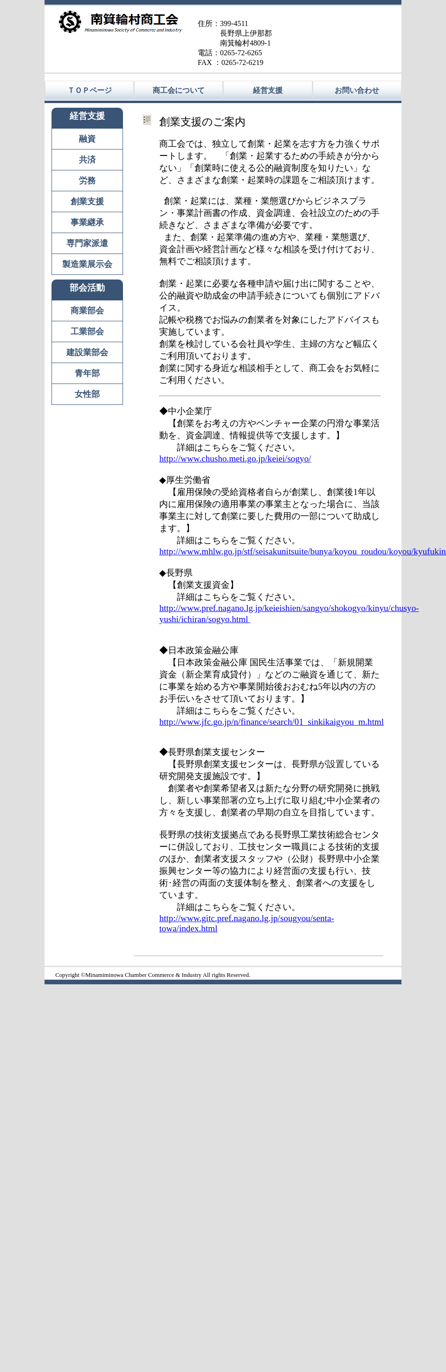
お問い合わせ (357, 90)
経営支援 (268, 90)
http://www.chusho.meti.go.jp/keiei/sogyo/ (235, 458)
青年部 (87, 373)
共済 (87, 159)
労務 (87, 180)
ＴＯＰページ (89, 90)
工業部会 (87, 331)
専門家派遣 (87, 243)
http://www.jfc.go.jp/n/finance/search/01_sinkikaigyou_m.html (271, 722)
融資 (87, 138)
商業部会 (87, 310)
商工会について (179, 90)
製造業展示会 (87, 264)
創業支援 (87, 201)
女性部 (87, 394)
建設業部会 (87, 352)
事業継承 (87, 222)
